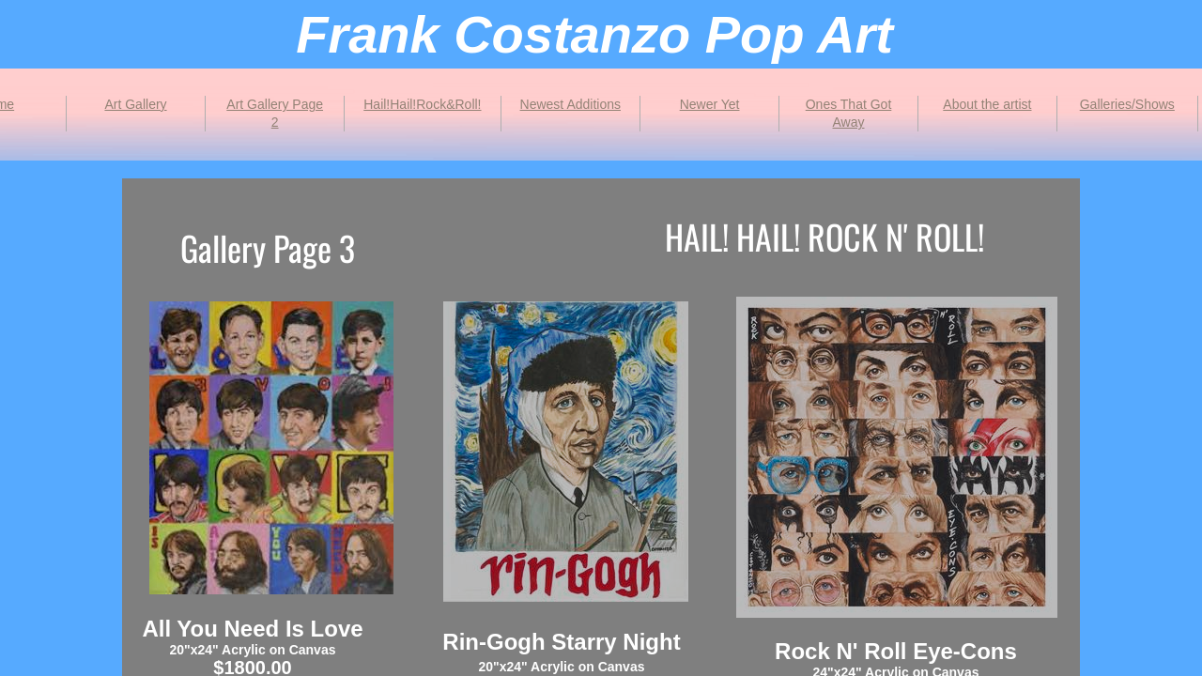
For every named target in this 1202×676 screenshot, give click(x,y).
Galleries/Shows (1127, 104)
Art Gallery (135, 104)
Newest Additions (570, 104)
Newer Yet (710, 104)
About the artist (987, 104)
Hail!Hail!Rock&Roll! (422, 104)
